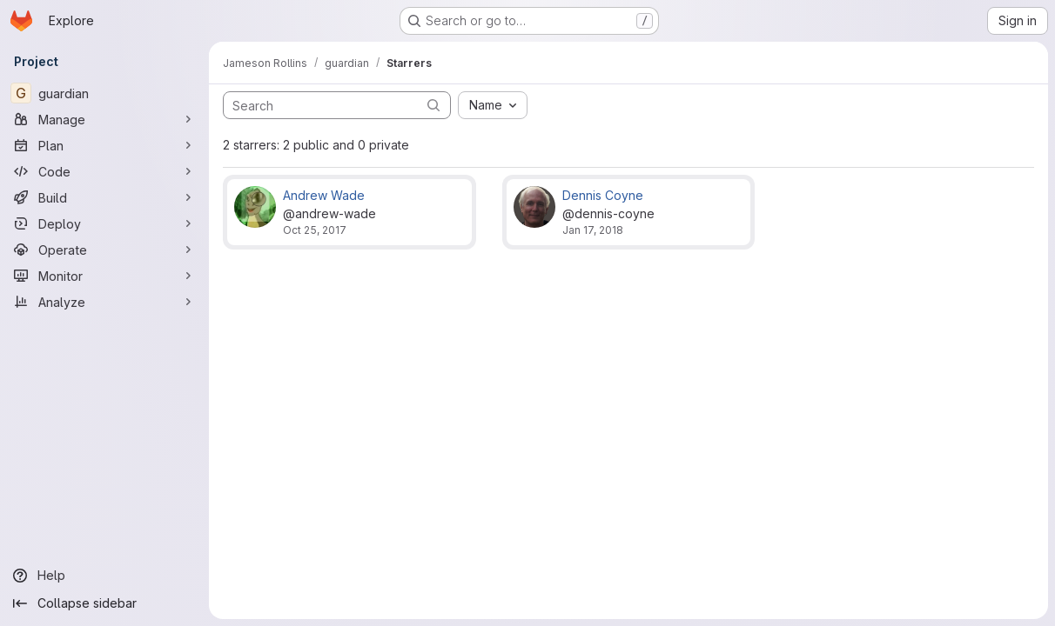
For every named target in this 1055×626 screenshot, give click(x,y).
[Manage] (104, 119)
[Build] (104, 197)
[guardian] (104, 93)
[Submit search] (433, 104)
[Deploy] (104, 223)
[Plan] (104, 145)
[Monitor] (104, 275)
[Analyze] (104, 302)
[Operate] (104, 249)
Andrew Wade (324, 195)
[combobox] (493, 105)
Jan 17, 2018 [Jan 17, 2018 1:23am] (592, 229)
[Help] (104, 575)
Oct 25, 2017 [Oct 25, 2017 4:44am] (314, 229)
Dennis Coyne (602, 195)
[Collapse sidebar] (104, 603)
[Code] (104, 171)
